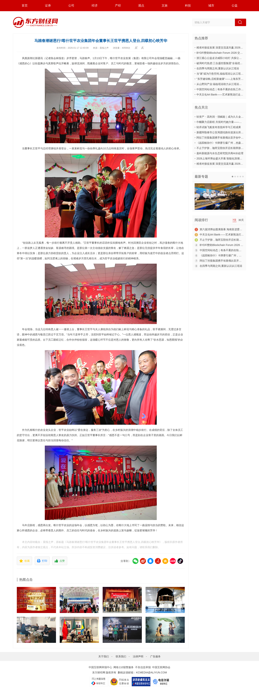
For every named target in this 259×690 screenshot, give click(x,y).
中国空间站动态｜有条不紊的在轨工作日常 (221, 89)
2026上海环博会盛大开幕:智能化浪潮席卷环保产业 (225, 158)
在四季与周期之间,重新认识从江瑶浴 (217, 68)
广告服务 (155, 656)
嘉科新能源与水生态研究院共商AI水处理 (219, 153)
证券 (48, 5)
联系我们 (121, 656)
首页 (25, 5)
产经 (118, 5)
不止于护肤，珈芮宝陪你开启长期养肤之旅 (221, 148)
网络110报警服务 (123, 667)
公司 (71, 5)
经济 (95, 5)
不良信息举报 (143, 667)
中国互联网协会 (161, 667)
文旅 (165, 5)
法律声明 (138, 656)
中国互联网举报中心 (100, 667)
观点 (141, 5)
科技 (188, 5)
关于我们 (103, 656)
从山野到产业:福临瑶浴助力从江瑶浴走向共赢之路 (225, 84)
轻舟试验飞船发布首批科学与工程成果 (218, 127)
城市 (211, 5)
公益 (235, 5)
